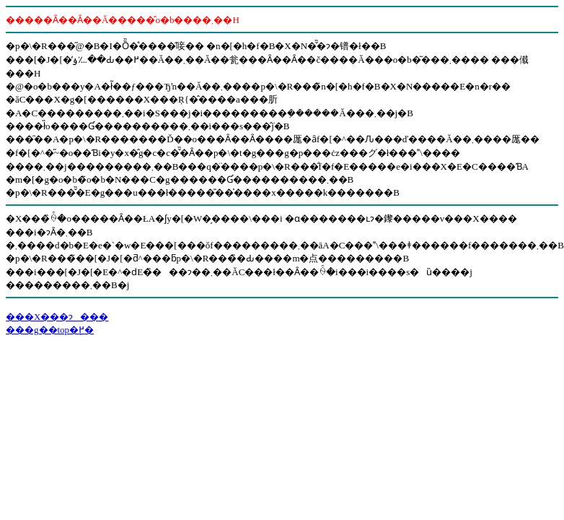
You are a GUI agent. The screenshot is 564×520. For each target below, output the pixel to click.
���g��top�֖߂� (50, 329)
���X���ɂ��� (57, 316)
